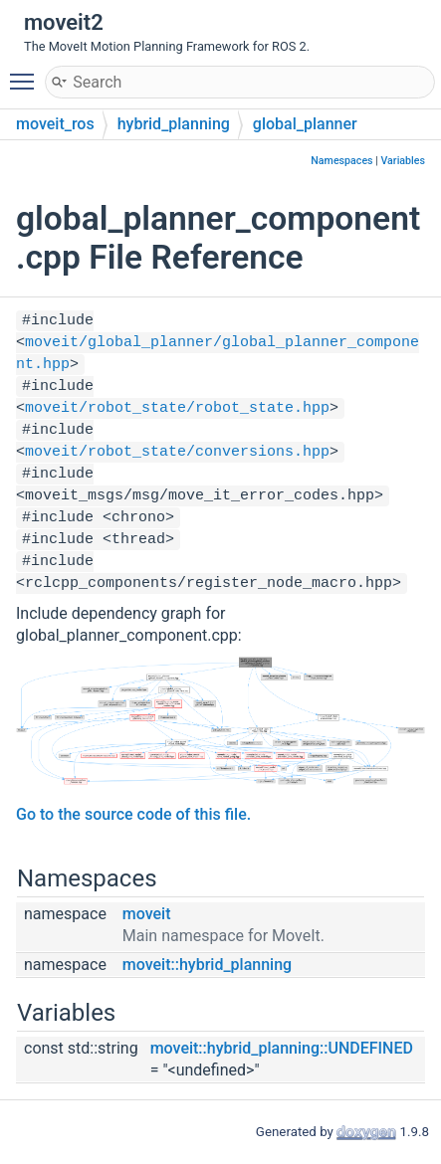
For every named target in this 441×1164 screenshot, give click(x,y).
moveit (146, 913)
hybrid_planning (173, 123)
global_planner (305, 123)
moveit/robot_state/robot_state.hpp (177, 408)
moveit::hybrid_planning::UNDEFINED (281, 1048)
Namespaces (341, 160)
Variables (402, 160)
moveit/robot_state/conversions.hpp (177, 452)
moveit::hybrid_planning (207, 964)
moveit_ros (55, 123)
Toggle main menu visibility (27, 73)
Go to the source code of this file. (133, 814)
